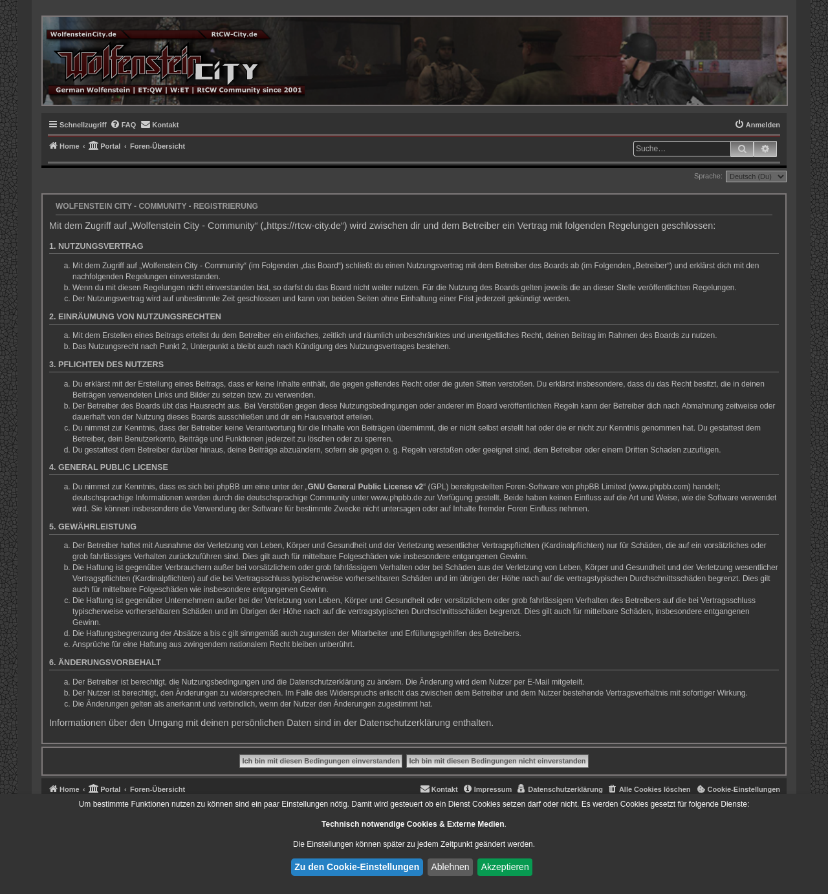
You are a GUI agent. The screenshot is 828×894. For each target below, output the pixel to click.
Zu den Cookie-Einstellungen (356, 867)
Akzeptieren (505, 867)
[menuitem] (123, 125)
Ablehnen (450, 867)
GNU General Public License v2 (366, 486)
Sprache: (708, 176)
